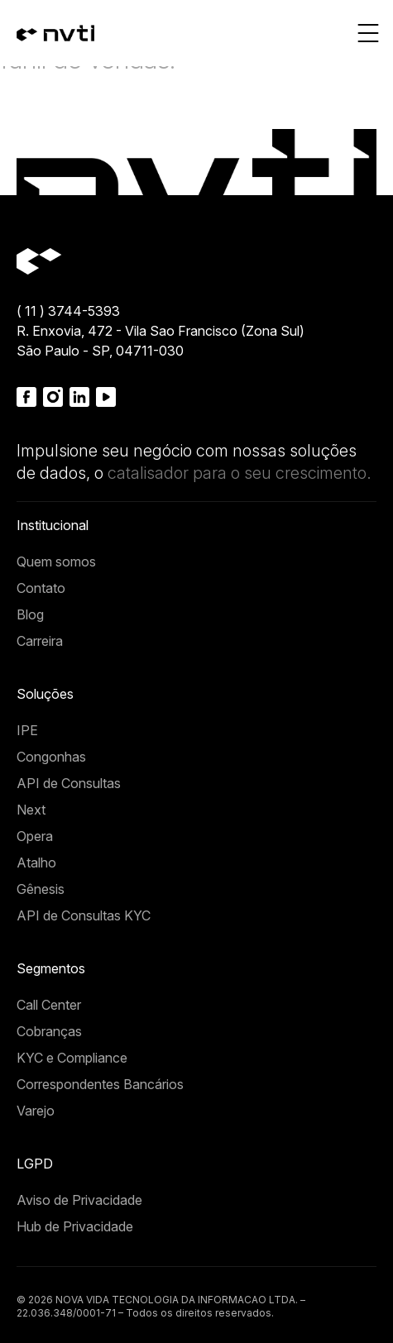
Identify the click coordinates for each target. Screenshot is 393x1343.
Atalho (36, 862)
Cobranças (49, 1031)
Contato (41, 588)
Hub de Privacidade (75, 1226)
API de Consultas (69, 783)
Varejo (36, 1110)
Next (31, 809)
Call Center (49, 1004)
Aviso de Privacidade (79, 1200)
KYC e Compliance (72, 1057)
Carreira (40, 641)
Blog (30, 614)
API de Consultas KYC (84, 915)
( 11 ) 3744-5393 (68, 311)
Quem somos (56, 561)
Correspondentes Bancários (100, 1084)
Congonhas (51, 756)
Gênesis (41, 889)
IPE (27, 730)
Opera (35, 836)
